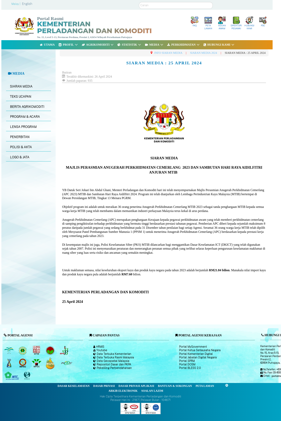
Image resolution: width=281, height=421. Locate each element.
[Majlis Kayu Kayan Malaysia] (12, 375)
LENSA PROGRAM (23, 127)
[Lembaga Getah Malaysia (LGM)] (23, 350)
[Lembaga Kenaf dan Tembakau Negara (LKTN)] (9, 363)
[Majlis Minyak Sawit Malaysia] (36, 363)
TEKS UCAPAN (20, 96)
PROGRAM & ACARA (25, 117)
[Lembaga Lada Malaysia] (64, 350)
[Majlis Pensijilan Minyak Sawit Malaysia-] (50, 363)
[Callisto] (130, 408)
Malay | (16, 3)
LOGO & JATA (19, 157)
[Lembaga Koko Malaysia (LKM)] (50, 350)
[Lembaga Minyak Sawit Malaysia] (9, 350)
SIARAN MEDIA (21, 86)
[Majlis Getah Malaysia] (66, 363)
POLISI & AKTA (21, 147)
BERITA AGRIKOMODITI (27, 107)
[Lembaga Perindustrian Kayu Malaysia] (36, 350)
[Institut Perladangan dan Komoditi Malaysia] (23, 363)
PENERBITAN (19, 137)
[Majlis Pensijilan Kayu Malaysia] (27, 376)
